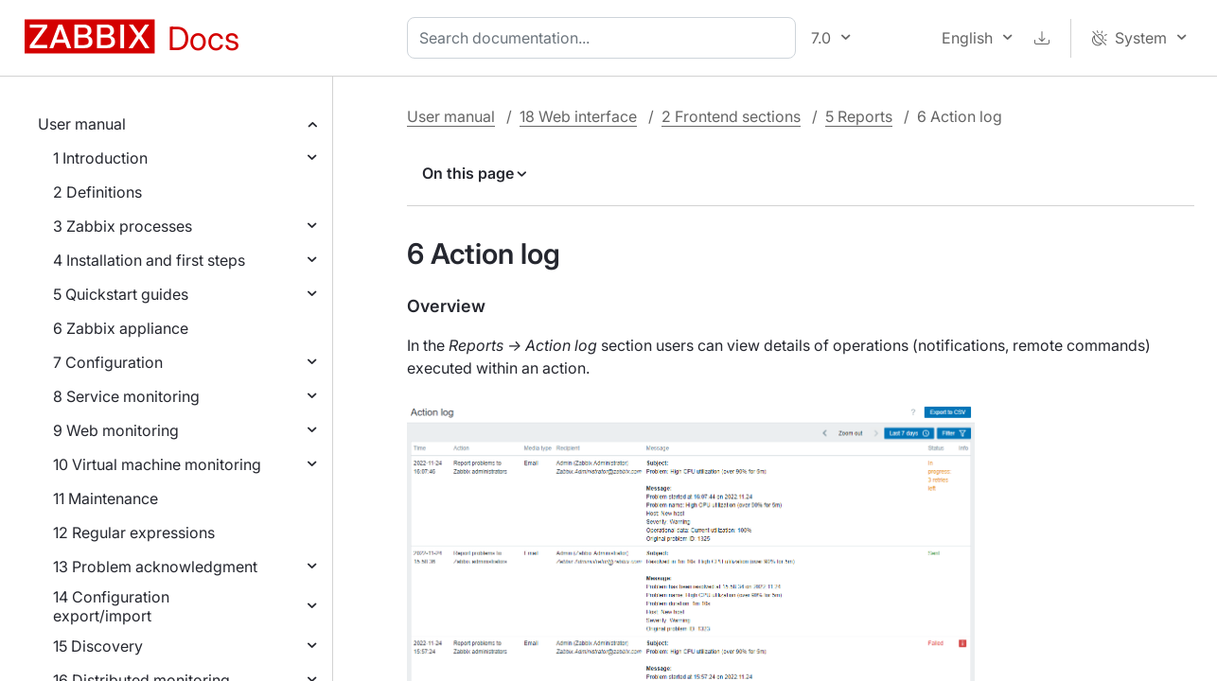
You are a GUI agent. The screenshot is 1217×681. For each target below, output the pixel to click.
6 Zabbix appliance (120, 328)
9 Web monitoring (116, 430)
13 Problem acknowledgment (155, 566)
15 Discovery (98, 646)
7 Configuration (108, 362)
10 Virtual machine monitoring (157, 464)
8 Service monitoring (126, 396)
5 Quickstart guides (120, 294)
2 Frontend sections (731, 116)
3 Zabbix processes (122, 226)
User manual (82, 123)
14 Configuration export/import (111, 606)
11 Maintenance (105, 498)
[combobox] (605, 38)
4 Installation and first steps (149, 260)
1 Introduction (100, 157)
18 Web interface (578, 116)
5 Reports (858, 116)
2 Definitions (97, 192)
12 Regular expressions (134, 532)
